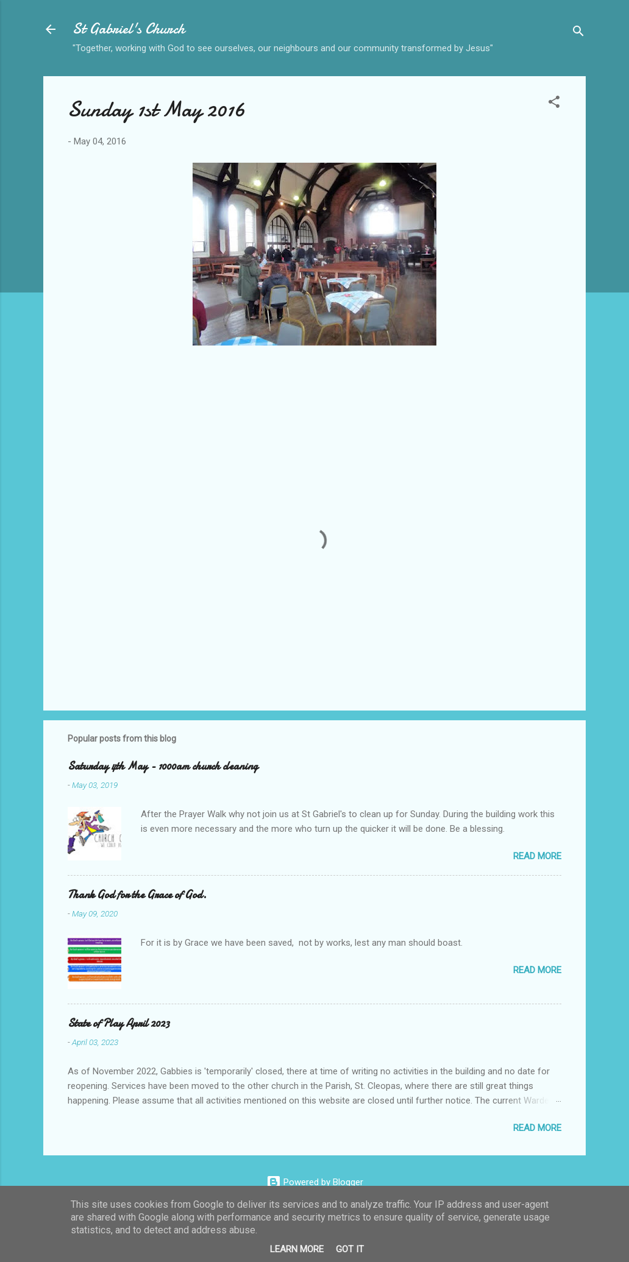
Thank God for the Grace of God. (137, 894)
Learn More (297, 1249)
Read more (537, 856)
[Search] (578, 33)
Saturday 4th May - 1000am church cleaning (163, 766)
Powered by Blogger (314, 1182)
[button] (554, 103)
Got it (350, 1249)
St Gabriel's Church (129, 29)
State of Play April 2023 (118, 1023)
